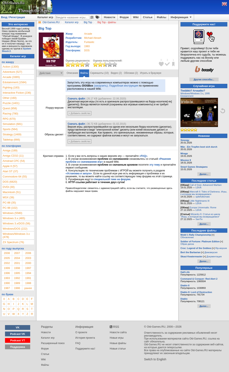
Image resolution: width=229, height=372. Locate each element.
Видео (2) (116, 73)
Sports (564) (10, 129)
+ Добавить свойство (79, 113)
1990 (7, 283)
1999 (7, 268)
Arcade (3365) (11, 77)
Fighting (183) (11, 87)
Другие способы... (204, 79)
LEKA (198, 187)
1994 (28, 273)
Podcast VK (17, 334)
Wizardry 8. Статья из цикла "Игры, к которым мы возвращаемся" (200, 215)
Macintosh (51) (12, 192)
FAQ (77, 343)
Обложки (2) (131, 73)
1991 (28, 278)
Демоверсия (211, 252)
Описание (72, 73)
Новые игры (117, 337)
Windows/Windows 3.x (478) (16, 235)
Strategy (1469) (12, 134)
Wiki (136, 17)
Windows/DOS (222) (15, 228)
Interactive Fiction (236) (17, 92)
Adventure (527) (12, 71)
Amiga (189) (10, 150)
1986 (17, 288)
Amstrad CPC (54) (14, 160)
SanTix (199, 219)
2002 (7, 263)
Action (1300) (11, 66)
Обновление (187, 237)
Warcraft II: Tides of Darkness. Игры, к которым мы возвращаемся (203, 192)
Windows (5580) (12, 213)
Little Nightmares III (199, 201)
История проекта (85, 337)
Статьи (147, 17)
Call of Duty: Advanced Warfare (206, 185)
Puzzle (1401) (11, 103)
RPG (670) (9, 118)
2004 (17, 258)
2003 (28, 258)
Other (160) (9, 97)
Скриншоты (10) (99, 73)
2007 (17, 253)
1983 (87, 46)
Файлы (161, 17)
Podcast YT (17, 340)
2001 (17, 263)
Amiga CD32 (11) (13, 155)
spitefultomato (202, 196)
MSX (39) (8, 197)
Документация (214, 256)
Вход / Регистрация (13, 17)
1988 (28, 283)
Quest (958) (10, 108)
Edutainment (186, 96)
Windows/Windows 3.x (191, 93)
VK (18, 327)
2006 (28, 253)
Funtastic (89, 42)
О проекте (81, 332)
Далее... (203, 174)
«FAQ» (143, 156)
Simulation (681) (12, 124)
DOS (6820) (10, 181)
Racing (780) (10, 113)
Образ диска (187, 244)
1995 (17, 273)
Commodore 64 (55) (15, 176)
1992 (17, 278)
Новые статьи (118, 348)
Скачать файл (76, 98)
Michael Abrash (92, 37)
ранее (28, 288)
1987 (7, 288)
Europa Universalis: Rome (203, 207)
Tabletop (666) (11, 139)
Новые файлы (118, 343)
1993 (7, 278)
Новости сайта (118, 332)
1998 (17, 268)
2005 (7, 258)
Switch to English (155, 359)
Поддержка (17, 346)
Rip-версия (221, 248)
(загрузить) (101, 85)
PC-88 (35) (9, 202)
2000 (28, 263)
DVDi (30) (9, 187)
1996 (7, 273)
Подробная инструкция (123, 85)
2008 (7, 253)
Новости (109, 17)
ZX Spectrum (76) (13, 242)
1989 (17, 283)
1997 (28, 268)
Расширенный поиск (53, 343)
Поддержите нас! (85, 348)
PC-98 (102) (10, 207)
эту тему (154, 164)
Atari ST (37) (10, 171)
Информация (181, 17)
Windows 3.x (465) (14, 218)
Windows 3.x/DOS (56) (16, 223)
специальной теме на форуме (112, 179)
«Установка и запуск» (79, 173)
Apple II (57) (10, 166)
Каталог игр (45, 17)
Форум (124, 17)
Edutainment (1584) (14, 82)
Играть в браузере (150, 73)
